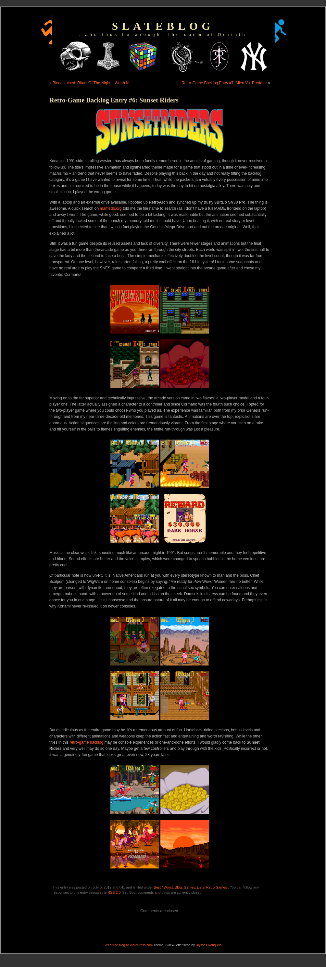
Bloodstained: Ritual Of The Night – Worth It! (91, 83)
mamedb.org (110, 208)
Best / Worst (163, 887)
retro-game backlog (86, 742)
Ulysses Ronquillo (208, 945)
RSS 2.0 (113, 892)
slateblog (163, 26)
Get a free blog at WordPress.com (128, 945)
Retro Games (216, 887)
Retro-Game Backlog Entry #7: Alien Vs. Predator (224, 83)
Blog (178, 887)
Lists (200, 887)
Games (189, 887)
